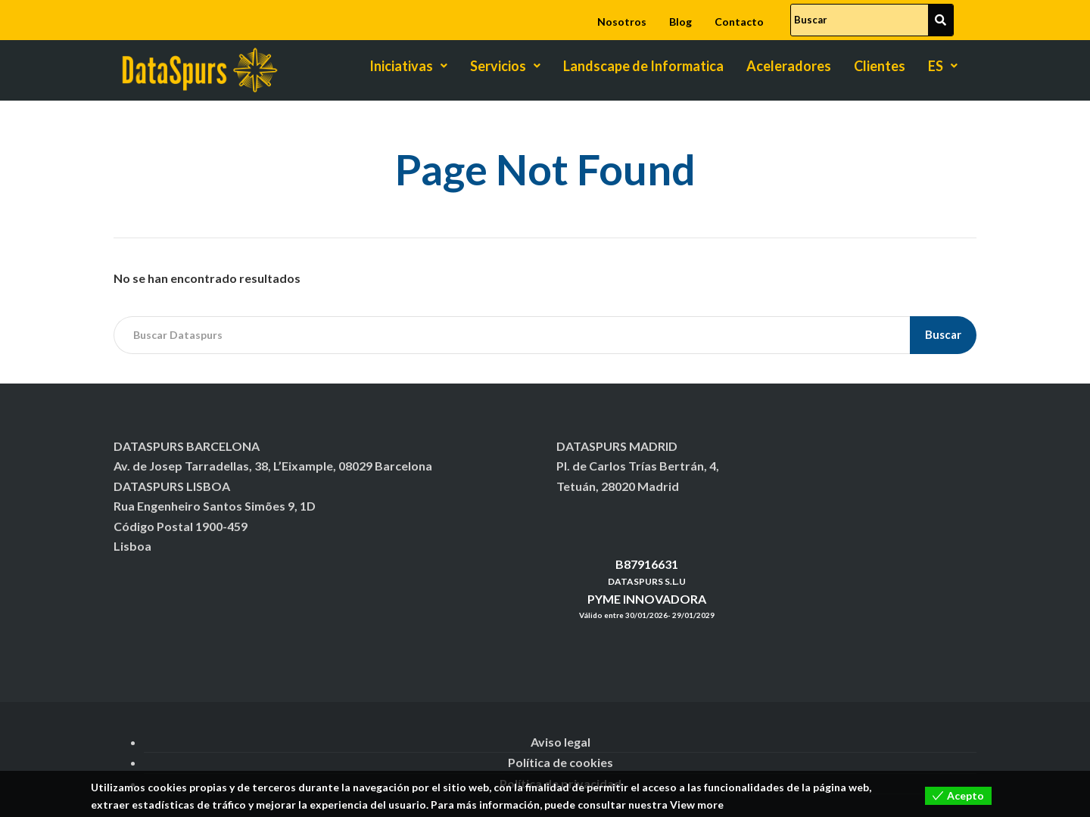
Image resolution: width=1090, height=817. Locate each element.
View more (697, 804)
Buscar (943, 334)
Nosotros (621, 21)
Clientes (879, 65)
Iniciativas (408, 65)
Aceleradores (788, 65)
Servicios (505, 65)
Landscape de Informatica (643, 65)
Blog (680, 21)
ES (943, 65)
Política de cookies (560, 762)
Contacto (739, 21)
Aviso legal (560, 742)
